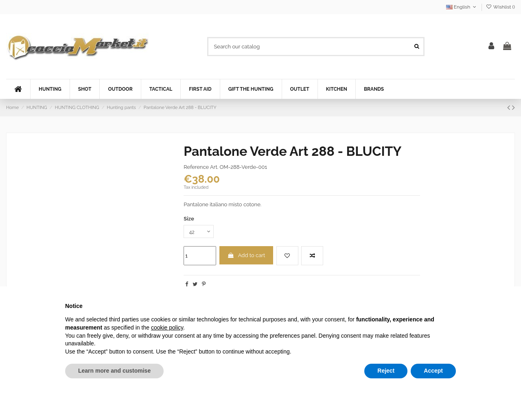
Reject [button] (385, 370)
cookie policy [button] (167, 327)
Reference (196, 167)
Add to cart (246, 256)
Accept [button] (433, 370)
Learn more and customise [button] (114, 370)
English (462, 7)
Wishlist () (500, 7)
